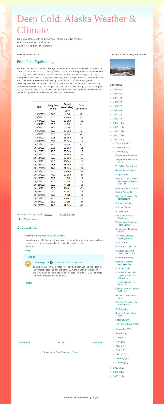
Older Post (97, 342)
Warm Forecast (122, 268)
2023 (116, 98)
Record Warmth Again (125, 170)
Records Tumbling (124, 257)
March (119, 354)
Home (61, 342)
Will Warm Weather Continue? (124, 216)
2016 (116, 127)
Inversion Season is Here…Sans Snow (125, 252)
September (121, 329)
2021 (116, 106)
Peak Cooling (121, 309)
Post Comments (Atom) (67, 352)
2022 (116, 102)
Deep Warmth (122, 174)
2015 (116, 131)
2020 (116, 110)
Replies (31, 257)
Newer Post (24, 342)
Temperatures (30, 219)
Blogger (95, 397)
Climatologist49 (41, 262)
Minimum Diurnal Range (126, 188)
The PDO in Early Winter (127, 324)
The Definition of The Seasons (125, 283)
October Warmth (123, 207)
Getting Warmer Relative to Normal (127, 290)
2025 (116, 89)
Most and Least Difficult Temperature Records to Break (126, 181)
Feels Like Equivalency (126, 166)
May (118, 346)
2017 (116, 123)
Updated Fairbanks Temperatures (124, 263)
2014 (116, 135)
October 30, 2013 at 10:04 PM (68, 262)
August (119, 333)
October (120, 151)
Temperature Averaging (126, 155)
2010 (116, 376)
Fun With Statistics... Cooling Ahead (125, 237)
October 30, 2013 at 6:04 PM (51, 236)
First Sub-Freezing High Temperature (126, 197)
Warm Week (121, 242)
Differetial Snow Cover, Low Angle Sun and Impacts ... (126, 275)
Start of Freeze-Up (124, 192)
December (121, 143)
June (118, 341)
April (118, 350)
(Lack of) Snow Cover (125, 246)
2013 (116, 139)
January (120, 362)
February (120, 358)
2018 (116, 118)
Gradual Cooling (123, 203)
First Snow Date (123, 320)
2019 (116, 114)
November (121, 147)
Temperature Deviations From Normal (126, 223)
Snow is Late (121, 211)
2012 (116, 368)
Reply (27, 250)
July (118, 337)
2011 (116, 372)
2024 (116, 93)
